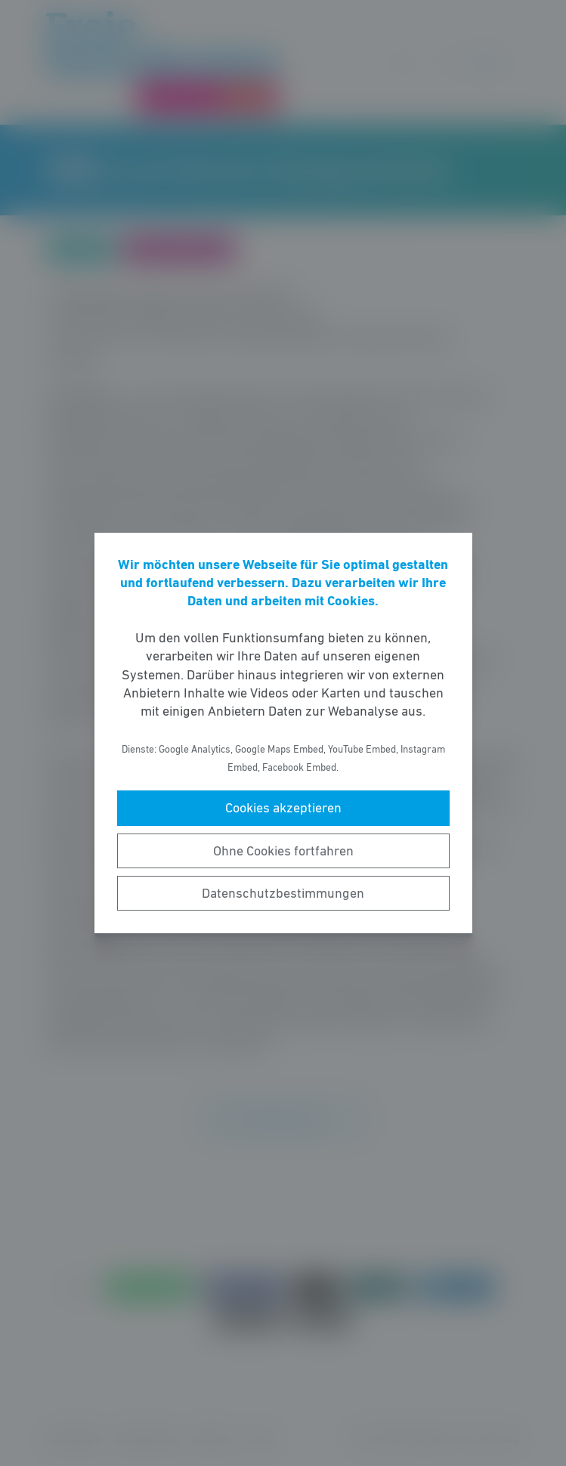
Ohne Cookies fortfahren (283, 851)
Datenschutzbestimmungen (283, 893)
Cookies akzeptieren (283, 807)
